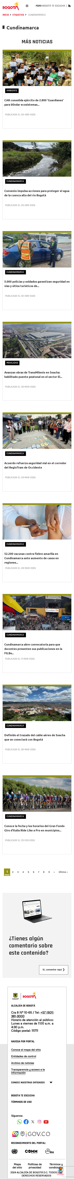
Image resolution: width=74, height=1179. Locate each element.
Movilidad (12, 363)
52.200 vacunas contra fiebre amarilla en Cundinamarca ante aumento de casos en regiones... (31, 558)
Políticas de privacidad (35, 1166)
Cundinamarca (15, 181)
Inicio (5, 15)
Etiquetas (18, 15)
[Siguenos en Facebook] (19, 1121)
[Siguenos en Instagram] (39, 1121)
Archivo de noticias (22, 1063)
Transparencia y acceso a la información (28, 1071)
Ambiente (11, 90)
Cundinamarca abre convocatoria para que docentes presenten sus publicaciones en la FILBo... (33, 649)
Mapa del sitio (17, 1166)
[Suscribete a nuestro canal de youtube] (46, 1121)
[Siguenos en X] (32, 1121)
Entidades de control (23, 1056)
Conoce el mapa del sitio (26, 1049)
